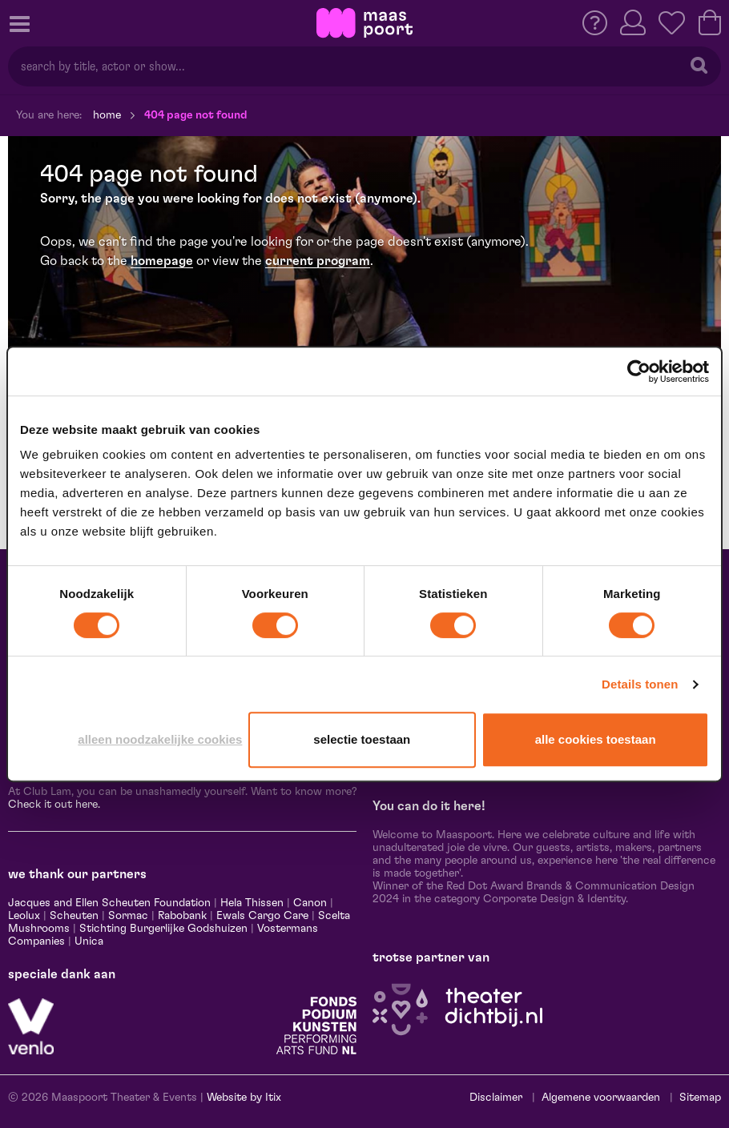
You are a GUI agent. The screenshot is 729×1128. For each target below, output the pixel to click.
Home (107, 115)
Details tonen (640, 684)
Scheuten (74, 915)
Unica (89, 941)
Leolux (24, 915)
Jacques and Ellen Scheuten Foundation (109, 903)
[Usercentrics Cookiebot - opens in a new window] (639, 371)
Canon (310, 903)
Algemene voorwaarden (601, 1097)
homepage (162, 261)
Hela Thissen (252, 903)
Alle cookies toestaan (595, 739)
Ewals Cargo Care (262, 915)
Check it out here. (54, 804)
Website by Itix (244, 1097)
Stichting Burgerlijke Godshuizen (163, 928)
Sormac (128, 915)
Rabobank (182, 915)
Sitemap (700, 1097)
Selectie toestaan (361, 739)
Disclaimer (495, 1097)
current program (317, 261)
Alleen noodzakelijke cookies (160, 739)
